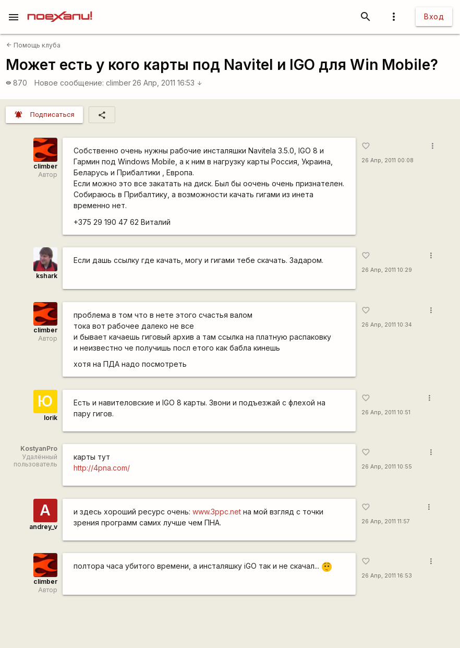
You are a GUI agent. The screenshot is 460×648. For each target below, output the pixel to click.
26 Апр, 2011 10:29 (386, 270)
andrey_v (43, 527)
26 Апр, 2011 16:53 (167, 82)
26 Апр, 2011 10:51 (385, 412)
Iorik (50, 418)
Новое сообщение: (69, 82)
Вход (434, 16)
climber (118, 82)
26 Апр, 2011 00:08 (387, 160)
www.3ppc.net (216, 511)
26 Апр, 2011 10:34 (386, 324)
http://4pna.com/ (102, 467)
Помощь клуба (33, 45)
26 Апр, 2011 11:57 (385, 521)
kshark (46, 276)
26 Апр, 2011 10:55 (386, 466)
